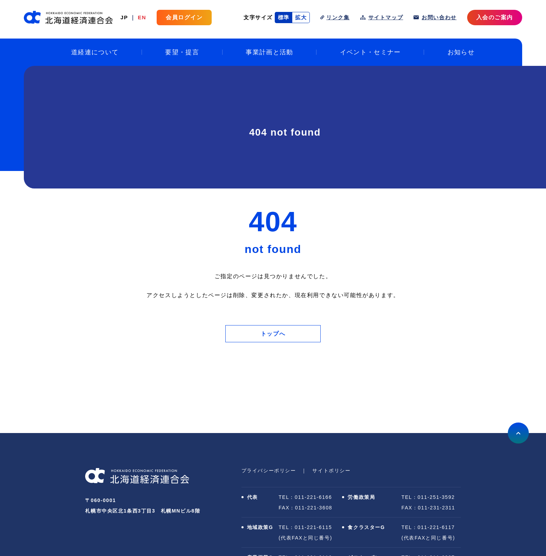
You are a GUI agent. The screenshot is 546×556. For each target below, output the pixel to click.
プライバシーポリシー (268, 470)
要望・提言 (182, 52)
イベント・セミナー (370, 52)
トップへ (273, 334)
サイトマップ (385, 17)
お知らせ (461, 52)
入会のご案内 (494, 17)
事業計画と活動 (269, 52)
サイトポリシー (331, 470)
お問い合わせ (439, 17)
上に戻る (518, 433)
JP (124, 17)
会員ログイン (184, 17)
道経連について (94, 52)
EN (142, 17)
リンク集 (337, 17)
